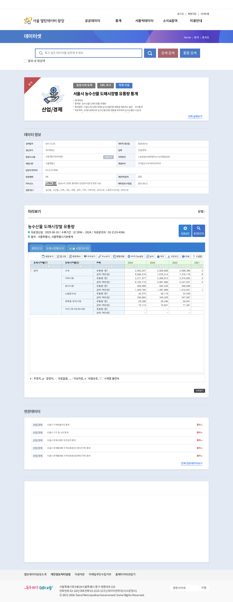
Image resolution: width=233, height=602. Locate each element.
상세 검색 (168, 53)
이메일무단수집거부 (100, 574)
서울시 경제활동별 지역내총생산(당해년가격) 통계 (68, 456)
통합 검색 (190, 53)
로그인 (180, 14)
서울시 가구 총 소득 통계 (57, 432)
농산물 (48, 190)
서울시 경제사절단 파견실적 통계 (61, 440)
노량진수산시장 (112, 190)
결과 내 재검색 (36, 61)
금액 (78, 190)
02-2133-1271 (98, 591)
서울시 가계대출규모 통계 (58, 425)
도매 (62, 190)
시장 (67, 190)
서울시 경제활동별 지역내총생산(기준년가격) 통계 (68, 448)
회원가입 (192, 14)
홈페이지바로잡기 (125, 574)
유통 (73, 190)
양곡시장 (124, 190)
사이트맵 (204, 14)
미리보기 (116, 211)
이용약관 (80, 574)
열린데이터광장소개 (35, 574)
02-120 (74, 591)
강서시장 (100, 190)
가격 (84, 190)
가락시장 (91, 190)
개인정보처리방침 (61, 574)
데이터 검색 (150, 53)
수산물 (55, 190)
